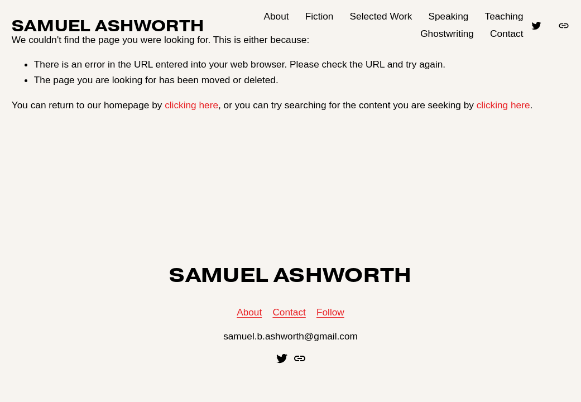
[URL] (563, 25)
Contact (506, 33)
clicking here (191, 105)
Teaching (504, 16)
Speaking (449, 16)
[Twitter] (536, 25)
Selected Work (381, 16)
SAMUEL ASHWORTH (108, 25)
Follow (330, 312)
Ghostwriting (447, 33)
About (276, 16)
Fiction (319, 16)
